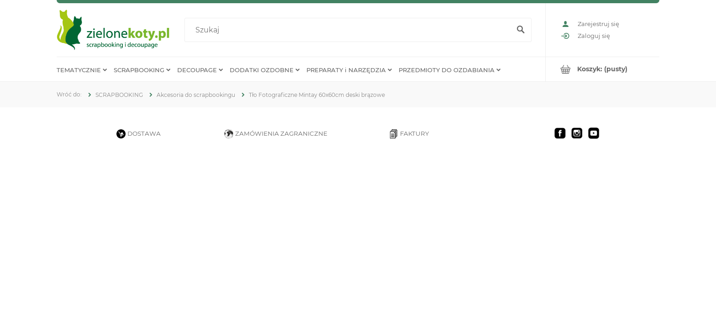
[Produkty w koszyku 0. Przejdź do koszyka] (602, 69)
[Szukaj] (520, 30)
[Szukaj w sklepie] (350, 30)
